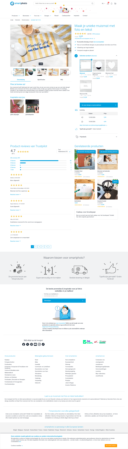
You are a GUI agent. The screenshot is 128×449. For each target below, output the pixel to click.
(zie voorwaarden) (99, 42)
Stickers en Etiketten (11, 377)
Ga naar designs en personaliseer (91, 105)
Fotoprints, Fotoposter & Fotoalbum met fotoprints (16, 367)
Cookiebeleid (69, 378)
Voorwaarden (69, 366)
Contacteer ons (100, 360)
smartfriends (99, 376)
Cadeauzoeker (66, 15)
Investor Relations (70, 385)
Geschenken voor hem (41, 371)
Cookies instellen (17, 445)
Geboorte (37, 383)
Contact (85, 15)
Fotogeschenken (9, 362)
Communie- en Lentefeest (42, 366)
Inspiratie (76, 15)
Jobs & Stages (69, 383)
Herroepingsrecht (70, 369)
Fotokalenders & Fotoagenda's (13, 382)
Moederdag (38, 376)
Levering (98, 371)
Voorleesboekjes (10, 384)
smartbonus (99, 364)
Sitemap (67, 364)
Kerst (36, 360)
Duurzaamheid (69, 362)
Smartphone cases (10, 375)
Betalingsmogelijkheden (103, 366)
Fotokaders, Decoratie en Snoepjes (15, 379)
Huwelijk (37, 364)
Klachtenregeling (70, 371)
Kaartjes (7, 360)
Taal (59, 149)
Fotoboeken (8, 364)
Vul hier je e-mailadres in (51, 294)
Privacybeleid (69, 376)
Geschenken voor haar (41, 369)
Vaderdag (37, 378)
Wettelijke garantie (70, 373)
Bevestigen (47, 300)
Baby (36, 362)
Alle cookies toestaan (111, 445)
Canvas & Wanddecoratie (12, 370)
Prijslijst (67, 380)
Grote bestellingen (101, 369)
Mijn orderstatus (100, 373)
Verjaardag (38, 380)
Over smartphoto (70, 360)
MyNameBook (9, 372)
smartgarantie (100, 362)
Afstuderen (38, 373)
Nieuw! (56, 15)
